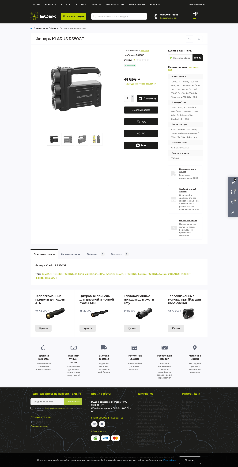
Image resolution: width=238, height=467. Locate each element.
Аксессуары (42, 28)
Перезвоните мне (39, 426)
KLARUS (145, 50)
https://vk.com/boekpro (94, 424)
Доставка (80, 4)
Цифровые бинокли (146, 423)
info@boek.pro (98, 431)
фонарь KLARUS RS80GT (121, 274)
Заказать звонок (168, 18)
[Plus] (132, 96)
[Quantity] (127, 98)
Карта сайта (188, 423)
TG (141, 134)
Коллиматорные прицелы (149, 440)
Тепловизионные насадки (149, 412)
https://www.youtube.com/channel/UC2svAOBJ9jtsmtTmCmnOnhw (102, 424)
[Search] (94, 16)
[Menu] (73, 16)
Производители (190, 426)
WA (141, 122)
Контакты (51, 4)
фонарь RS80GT (147, 274)
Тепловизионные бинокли (150, 416)
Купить (43, 328)
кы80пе (100, 274)
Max (141, 145)
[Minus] (132, 100)
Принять (190, 460)
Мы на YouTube (115, 4)
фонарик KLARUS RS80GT (174, 274)
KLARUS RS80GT (52, 274)
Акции (36, 4)
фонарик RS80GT (46, 277)
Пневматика (143, 444)
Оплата (65, 4)
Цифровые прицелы (147, 419)
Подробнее (169, 460)
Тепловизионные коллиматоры (152, 409)
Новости (155, 4)
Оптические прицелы (147, 433)
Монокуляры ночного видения (152, 430)
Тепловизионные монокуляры (152, 405)
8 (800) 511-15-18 (169, 14)
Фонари (54, 28)
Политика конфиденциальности (58, 408)
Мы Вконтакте (137, 4)
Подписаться (73, 401)
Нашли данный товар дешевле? (140, 84)
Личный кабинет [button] (197, 4)
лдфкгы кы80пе (84, 274)
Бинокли (141, 437)
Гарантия (96, 4)
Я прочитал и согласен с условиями (58, 409)
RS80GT (68, 274)
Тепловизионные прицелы (150, 402)
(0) (134, 60)
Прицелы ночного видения (150, 426)
